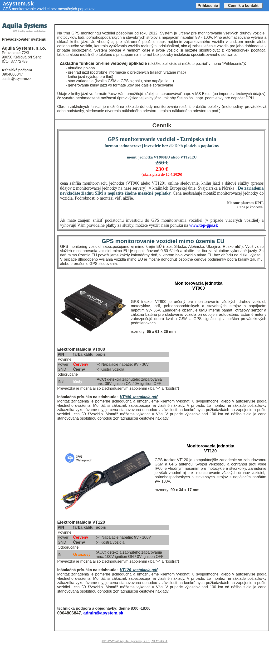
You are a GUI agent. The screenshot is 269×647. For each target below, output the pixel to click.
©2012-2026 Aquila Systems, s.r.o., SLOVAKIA (134, 641)
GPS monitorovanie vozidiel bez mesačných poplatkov (48, 9)
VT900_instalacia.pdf (138, 397)
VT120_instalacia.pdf (138, 570)
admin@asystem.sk (103, 613)
